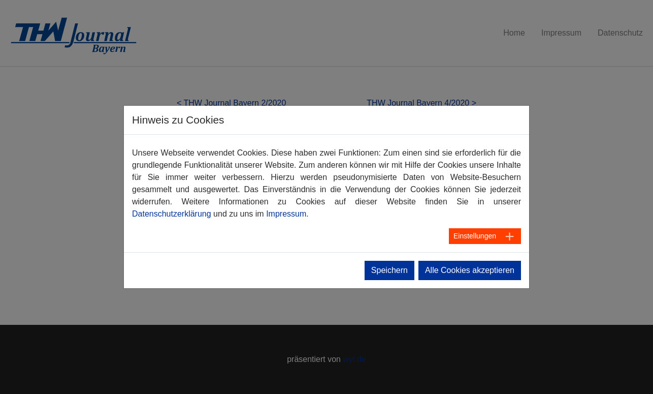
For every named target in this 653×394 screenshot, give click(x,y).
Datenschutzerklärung (171, 213)
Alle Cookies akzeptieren (469, 270)
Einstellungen (474, 236)
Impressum (286, 213)
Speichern (389, 270)
